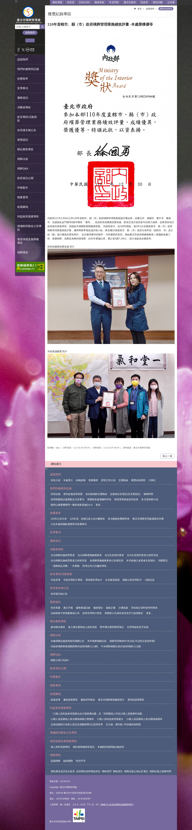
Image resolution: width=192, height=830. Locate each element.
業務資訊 (55, 601)
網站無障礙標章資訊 (83, 747)
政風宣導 (55, 699)
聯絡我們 (106, 771)
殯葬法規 (55, 635)
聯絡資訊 (118, 771)
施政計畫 (111, 607)
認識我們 (150, 8)
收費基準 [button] (22, 78)
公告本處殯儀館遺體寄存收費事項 (69, 524)
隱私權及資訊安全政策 (63, 771)
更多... (99, 505)
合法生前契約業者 (114, 555)
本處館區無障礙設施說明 (111, 747)
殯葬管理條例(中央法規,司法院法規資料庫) (132, 641)
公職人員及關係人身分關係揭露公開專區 (72, 719)
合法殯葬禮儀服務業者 (90, 555)
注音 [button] (173, 14)
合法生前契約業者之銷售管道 (142, 555)
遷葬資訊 (22, 97)
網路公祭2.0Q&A (60, 660)
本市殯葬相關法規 (96, 641)
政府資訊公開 (25, 178)
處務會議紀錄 (83, 607)
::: (16, 1)
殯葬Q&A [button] (22, 168)
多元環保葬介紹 (149, 499)
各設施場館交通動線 (96, 494)
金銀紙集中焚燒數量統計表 (65, 613)
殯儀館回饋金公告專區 (29, 228)
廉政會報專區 (70, 699)
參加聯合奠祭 (58, 627)
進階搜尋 (30, 32)
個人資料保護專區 (60, 747)
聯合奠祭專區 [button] (25, 149)
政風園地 (55, 693)
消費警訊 (163, 560)
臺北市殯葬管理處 (30, 14)
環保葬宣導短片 (94, 580)
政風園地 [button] (22, 206)
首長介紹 (55, 480)
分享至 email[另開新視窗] (32, 49)
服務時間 (148, 494)
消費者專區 (56, 549)
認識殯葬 (55, 761)
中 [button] (29, 40)
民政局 (144, 2)
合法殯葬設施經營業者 (63, 555)
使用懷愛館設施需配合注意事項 (67, 499)
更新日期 (54, 781)
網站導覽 (57, 2)
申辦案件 (22, 187)
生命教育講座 (112, 580)
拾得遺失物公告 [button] (26, 130)
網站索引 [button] (56, 463)
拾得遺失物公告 (59, 588)
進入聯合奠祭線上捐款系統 (82, 627)
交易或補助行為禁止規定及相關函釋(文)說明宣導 (77, 724)
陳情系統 (99, 2)
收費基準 (55, 512)
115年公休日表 (59, 518)
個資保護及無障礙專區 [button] (28, 241)
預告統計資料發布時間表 (144, 607)
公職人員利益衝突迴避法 (110, 719)
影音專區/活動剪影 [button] (27, 119)
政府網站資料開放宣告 (88, 771)
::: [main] (49, 7)
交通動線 (123, 480)
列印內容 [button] (168, 14)
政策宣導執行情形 (92, 613)
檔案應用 (22, 197)
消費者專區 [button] (24, 107)
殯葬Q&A (55, 654)
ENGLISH (84, 2)
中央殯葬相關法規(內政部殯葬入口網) (121, 646)
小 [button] (20, 40)
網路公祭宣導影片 (132, 580)
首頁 (139, 8)
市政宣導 (55, 580)
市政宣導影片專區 (72, 580)
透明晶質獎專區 (136, 699)
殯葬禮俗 (55, 755)
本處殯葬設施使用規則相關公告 (67, 641)
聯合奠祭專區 (58, 621)
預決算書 (55, 607)
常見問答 (114, 2)
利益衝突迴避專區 (61, 707)
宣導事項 (22, 88)
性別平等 (81, 761)
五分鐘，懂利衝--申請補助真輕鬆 (123, 724)
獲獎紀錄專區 (166, 8)
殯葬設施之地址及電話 (136, 771)
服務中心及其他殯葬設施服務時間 (116, 804)
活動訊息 (149, 580)
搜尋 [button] (42, 26)
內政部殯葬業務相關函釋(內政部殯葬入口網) (74, 646)
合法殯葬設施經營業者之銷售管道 (69, 560)
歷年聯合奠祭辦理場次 (112, 627)
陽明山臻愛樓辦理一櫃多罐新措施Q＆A (72, 505)
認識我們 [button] (22, 59)
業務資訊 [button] (22, 139)
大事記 (152, 480)
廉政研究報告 (88, 699)
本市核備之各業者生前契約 (140, 560)
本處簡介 (68, 480)
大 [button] (39, 40)
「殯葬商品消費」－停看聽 (65, 566)
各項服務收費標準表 (118, 518)
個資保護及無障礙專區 (63, 741)
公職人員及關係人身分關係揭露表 (144, 719)
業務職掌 (93, 480)
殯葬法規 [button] (22, 158)
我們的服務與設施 (61, 488)
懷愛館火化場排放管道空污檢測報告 (124, 613)
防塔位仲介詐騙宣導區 (94, 566)
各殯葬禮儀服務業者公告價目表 (106, 560)
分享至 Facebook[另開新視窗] (18, 49)
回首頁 (70, 2)
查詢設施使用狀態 (72, 494)
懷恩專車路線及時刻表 (126, 499)
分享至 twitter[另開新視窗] (23, 49)
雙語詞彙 (157, 2)
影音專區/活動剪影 (61, 574)
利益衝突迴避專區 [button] (28, 216)
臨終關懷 (68, 761)
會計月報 (68, 607)
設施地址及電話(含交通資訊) (125, 494)
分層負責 (123, 607)
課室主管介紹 (108, 480)
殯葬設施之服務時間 (160, 771)
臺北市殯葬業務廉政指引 (111, 699)
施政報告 (98, 607)
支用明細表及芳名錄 (137, 627)
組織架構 (81, 480)
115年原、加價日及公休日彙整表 (87, 518)
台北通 (171, 2)
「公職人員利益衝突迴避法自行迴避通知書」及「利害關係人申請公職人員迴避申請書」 (97, 713)
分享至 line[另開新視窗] (27, 49)
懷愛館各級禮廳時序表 (99, 499)
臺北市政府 (130, 2)
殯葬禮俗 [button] (22, 252)
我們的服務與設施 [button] (28, 69)
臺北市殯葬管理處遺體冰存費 (148, 518)
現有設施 (55, 494)
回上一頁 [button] (167, 456)
